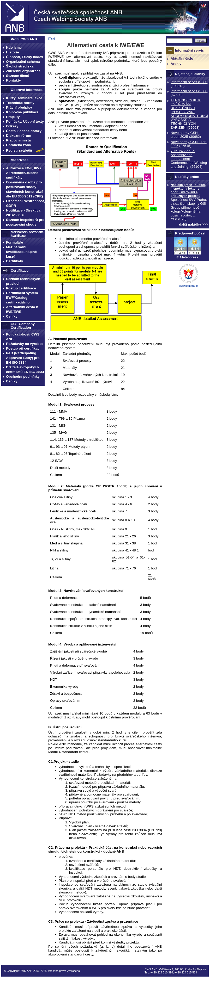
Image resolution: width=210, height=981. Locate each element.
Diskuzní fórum (18, 136)
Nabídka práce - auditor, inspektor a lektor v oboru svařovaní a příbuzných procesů (188, 190)
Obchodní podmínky (23, 376)
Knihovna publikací (22, 112)
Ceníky (11, 316)
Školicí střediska (19, 66)
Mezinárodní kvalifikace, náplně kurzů (21, 251)
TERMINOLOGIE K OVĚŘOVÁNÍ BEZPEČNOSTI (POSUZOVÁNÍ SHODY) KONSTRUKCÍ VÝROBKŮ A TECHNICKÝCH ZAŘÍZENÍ (189, 113)
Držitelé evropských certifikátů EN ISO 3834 (25, 369)
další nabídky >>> (193, 224)
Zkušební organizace (23, 71)
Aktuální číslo (182, 58)
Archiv (176, 64)
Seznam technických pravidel (23, 281)
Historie (12, 52)
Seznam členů (17, 76)
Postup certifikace (21, 288)
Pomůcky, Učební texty (25, 121)
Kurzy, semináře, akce (24, 98)
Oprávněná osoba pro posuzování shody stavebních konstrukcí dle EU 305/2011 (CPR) (24, 189)
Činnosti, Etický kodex (24, 57)
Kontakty (13, 80)
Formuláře (14, 242)
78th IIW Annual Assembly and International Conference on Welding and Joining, (189, 159)
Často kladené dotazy (23, 131)
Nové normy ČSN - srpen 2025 (185, 135)
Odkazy (12, 126)
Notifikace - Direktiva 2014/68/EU (23, 212)
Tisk (51, 38)
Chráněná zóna (18, 145)
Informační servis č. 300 (189, 82)
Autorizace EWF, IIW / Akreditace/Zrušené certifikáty (23, 172)
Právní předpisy (19, 107)
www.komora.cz (188, 285)
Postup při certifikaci (23, 348)
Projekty (13, 117)
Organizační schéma (23, 62)
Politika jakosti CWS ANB (22, 336)
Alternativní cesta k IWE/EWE (22, 309)
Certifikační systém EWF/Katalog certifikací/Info (22, 297)
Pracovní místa (18, 140)
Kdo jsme (14, 47)
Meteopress (189, 257)
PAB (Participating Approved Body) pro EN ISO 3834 (23, 357)
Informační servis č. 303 (189, 91)
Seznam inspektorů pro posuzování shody (25, 222)
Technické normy (20, 103)
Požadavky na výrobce (24, 344)
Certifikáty (14, 261)
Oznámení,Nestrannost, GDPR (25, 203)
